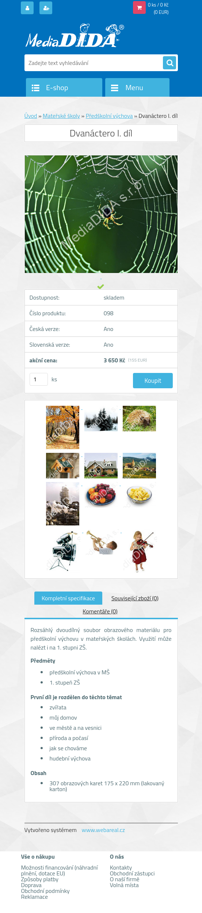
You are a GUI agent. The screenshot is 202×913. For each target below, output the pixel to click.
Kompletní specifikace (68, 598)
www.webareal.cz (103, 829)
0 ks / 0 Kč (158, 4)
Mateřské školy (61, 115)
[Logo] (74, 35)
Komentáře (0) (100, 611)
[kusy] (39, 379)
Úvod (30, 115)
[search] (169, 63)
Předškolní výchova (109, 115)
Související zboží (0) (135, 598)
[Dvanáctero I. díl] (63, 406)
